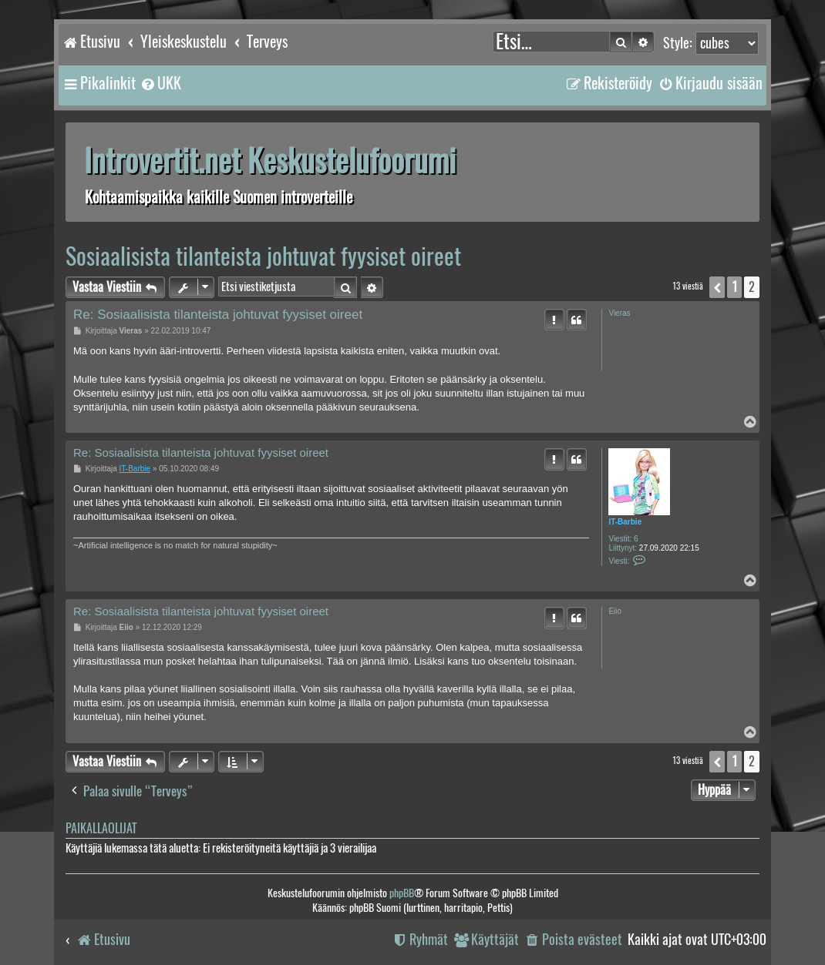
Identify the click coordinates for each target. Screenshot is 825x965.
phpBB (401, 893)
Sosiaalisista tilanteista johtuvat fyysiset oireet (263, 256)
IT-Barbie (624, 522)
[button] (717, 287)
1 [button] (734, 287)
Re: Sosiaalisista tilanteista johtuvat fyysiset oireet (217, 314)
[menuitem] (160, 83)
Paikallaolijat (101, 828)
